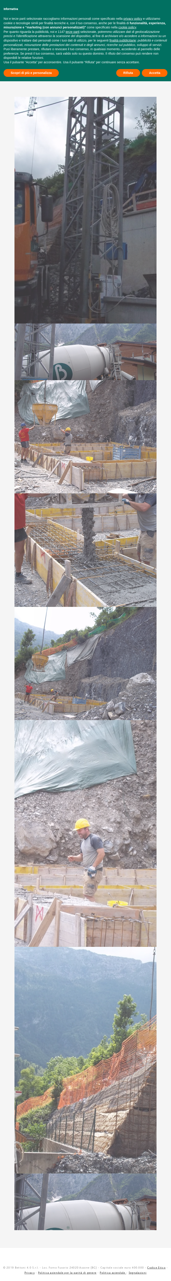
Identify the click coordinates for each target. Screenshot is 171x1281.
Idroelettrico (44, 29)
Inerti (127, 39)
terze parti (72, 1231)
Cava (21, 29)
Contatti (100, 29)
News (137, 29)
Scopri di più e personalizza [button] (31, 1272)
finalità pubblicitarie (122, 1240)
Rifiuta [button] (128, 1272)
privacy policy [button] (133, 1218)
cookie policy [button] (127, 1227)
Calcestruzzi (94, 39)
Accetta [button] (154, 1272)
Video (120, 29)
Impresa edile (74, 29)
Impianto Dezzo (53, 39)
